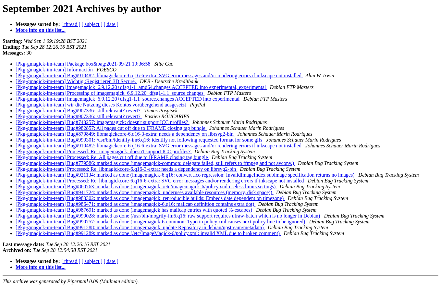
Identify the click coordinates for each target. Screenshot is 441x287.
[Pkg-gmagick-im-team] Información (55, 69)
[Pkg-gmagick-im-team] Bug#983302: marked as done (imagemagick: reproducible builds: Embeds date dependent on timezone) (150, 198)
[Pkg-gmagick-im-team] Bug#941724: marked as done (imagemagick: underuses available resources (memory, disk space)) (145, 192)
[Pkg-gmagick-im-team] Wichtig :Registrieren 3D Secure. (76, 81)
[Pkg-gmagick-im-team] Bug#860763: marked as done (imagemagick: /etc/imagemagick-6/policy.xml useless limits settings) (146, 186)
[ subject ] (92, 24)
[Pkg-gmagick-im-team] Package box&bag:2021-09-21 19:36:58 (84, 64)
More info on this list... (41, 30)
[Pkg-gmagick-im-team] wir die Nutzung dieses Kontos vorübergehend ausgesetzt (101, 104)
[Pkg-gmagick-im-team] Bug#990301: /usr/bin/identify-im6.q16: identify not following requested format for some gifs (139, 140)
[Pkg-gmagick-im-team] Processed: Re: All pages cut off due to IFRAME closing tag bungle (112, 157)
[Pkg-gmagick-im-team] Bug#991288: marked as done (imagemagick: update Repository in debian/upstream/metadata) (140, 227)
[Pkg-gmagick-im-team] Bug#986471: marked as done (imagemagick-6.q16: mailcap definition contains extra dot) (135, 204)
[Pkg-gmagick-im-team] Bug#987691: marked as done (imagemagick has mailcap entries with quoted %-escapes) (134, 210)
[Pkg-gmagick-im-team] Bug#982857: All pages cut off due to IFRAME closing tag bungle (111, 128)
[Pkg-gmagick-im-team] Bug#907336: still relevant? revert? (79, 110)
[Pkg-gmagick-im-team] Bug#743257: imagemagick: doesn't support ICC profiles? (103, 122)
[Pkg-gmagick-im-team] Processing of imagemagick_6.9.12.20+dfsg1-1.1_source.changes (110, 93)
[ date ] (111, 24)
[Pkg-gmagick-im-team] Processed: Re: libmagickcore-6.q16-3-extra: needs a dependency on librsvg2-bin (126, 169)
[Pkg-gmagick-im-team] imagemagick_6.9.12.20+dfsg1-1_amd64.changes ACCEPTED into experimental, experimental (141, 87)
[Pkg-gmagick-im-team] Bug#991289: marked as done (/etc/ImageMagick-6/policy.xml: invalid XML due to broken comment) (148, 233)
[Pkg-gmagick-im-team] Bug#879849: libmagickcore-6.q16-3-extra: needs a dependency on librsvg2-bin (125, 134)
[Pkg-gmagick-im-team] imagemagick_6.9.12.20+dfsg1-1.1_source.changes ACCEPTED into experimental (128, 99)
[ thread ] (70, 24)
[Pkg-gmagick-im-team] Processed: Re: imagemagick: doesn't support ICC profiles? (104, 151)
